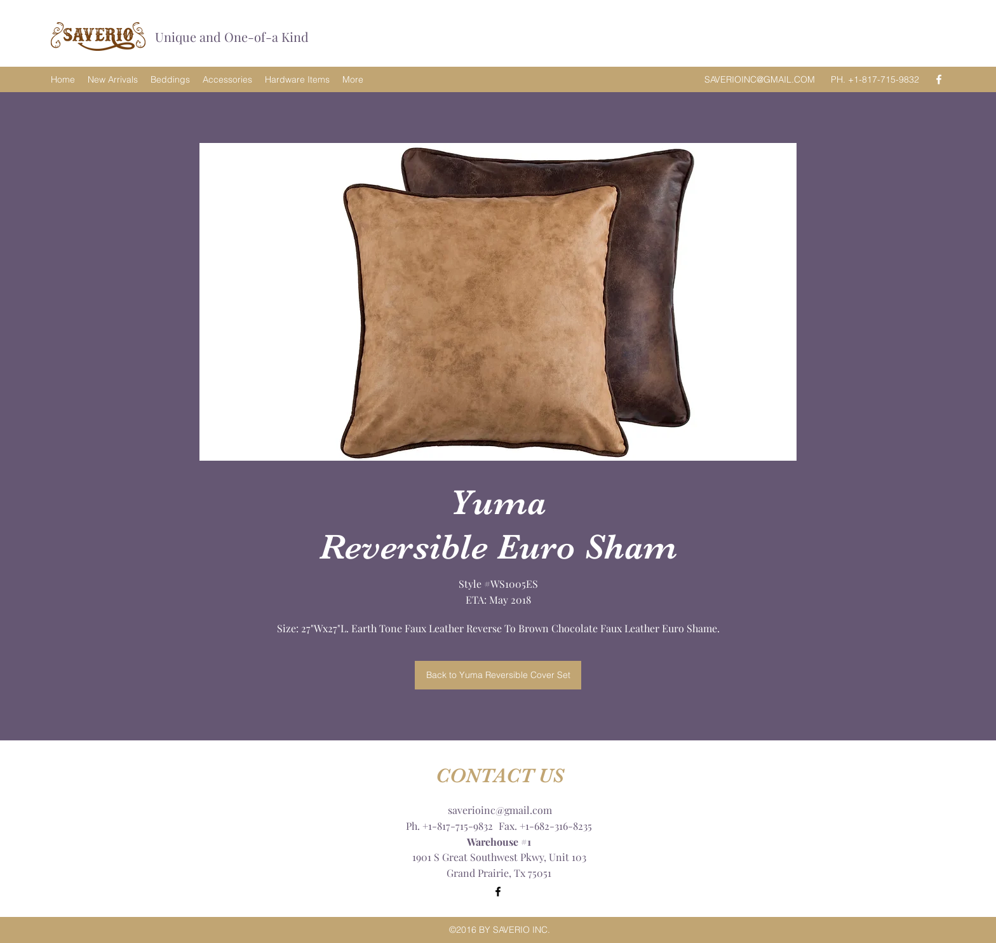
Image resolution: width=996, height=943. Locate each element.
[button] (498, 302)
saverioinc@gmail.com (500, 810)
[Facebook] (938, 79)
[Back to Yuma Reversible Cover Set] (498, 675)
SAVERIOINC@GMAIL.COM (759, 79)
